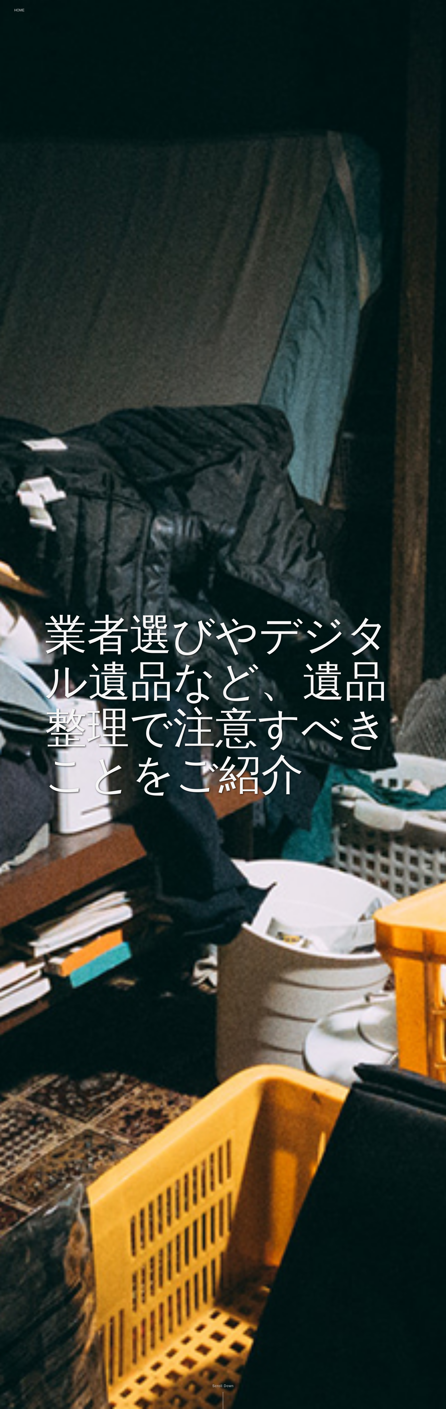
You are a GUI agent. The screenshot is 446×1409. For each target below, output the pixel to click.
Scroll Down (223, 1386)
